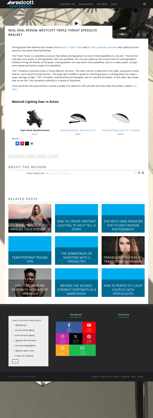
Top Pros (102, 4)
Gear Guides (86, 4)
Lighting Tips (67, 4)
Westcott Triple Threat (70, 380)
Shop (114, 4)
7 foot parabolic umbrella (103, 380)
